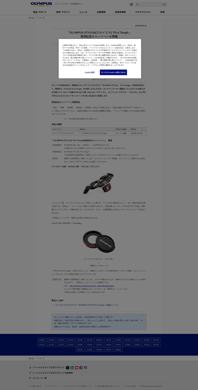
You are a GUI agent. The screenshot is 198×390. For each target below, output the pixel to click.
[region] (100, 58)
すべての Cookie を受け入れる (113, 72)
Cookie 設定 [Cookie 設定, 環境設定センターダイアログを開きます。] (90, 72)
